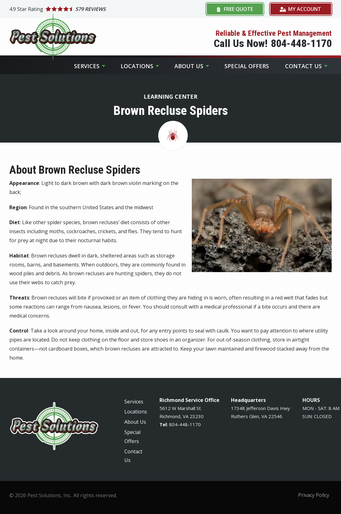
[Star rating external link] (90, 9)
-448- (183, 424)
